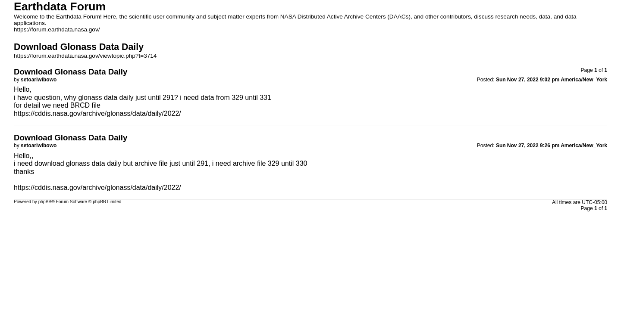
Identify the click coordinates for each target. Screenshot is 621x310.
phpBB (45, 201)
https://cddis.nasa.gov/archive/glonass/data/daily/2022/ (97, 113)
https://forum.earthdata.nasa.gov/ (57, 29)
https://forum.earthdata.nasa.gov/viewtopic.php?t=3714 (85, 56)
